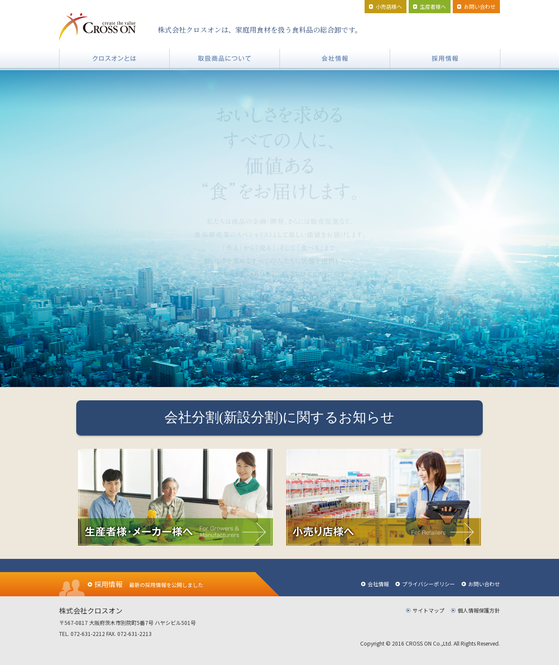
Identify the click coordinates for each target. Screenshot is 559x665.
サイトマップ (428, 610)
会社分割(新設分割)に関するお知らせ (279, 417)
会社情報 (378, 583)
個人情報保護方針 (479, 610)
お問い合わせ (484, 583)
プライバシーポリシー (428, 583)
